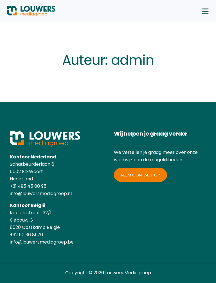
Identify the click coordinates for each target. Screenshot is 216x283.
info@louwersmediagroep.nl (41, 193)
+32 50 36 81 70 (26, 234)
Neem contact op (140, 175)
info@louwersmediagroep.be (42, 242)
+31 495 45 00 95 (28, 186)
